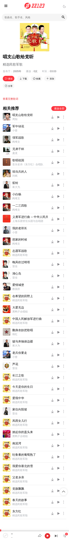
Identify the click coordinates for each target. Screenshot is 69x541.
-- (12, 533)
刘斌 (14, 175)
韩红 (14, 334)
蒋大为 (16, 187)
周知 (14, 119)
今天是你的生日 (22, 386)
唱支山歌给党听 (22, 115)
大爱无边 (18, 307)
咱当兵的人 (19, 171)
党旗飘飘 (18, 488)
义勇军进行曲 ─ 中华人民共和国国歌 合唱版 (30, 216)
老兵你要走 (19, 352)
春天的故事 (19, 500)
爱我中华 (18, 398)
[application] (34, 535)
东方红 (16, 511)
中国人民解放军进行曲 (27, 318)
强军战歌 (18, 137)
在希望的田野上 (22, 296)
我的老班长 (19, 228)
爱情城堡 (18, 284)
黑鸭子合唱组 (20, 311)
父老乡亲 (18, 477)
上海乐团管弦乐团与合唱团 (27, 221)
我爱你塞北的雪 (22, 466)
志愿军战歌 (19, 250)
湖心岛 (16, 273)
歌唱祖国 (18, 160)
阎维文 (16, 141)
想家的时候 (19, 239)
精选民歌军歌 (13, 64)
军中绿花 (18, 126)
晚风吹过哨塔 (21, 262)
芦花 (15, 364)
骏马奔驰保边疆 (22, 341)
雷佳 (14, 266)
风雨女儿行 (19, 420)
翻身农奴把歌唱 (22, 330)
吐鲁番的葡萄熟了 (24, 454)
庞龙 (14, 153)
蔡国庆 (16, 288)
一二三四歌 (19, 205)
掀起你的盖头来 (22, 432)
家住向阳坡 (19, 409)
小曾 (14, 130)
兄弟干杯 (18, 149)
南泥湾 (16, 443)
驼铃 (15, 182)
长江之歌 (18, 375)
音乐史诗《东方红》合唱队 (27, 164)
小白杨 (16, 194)
